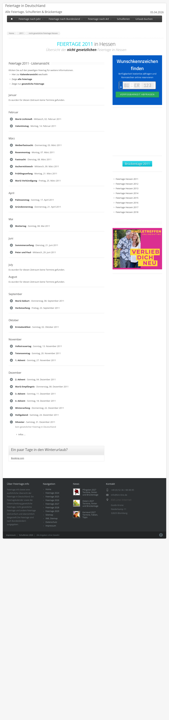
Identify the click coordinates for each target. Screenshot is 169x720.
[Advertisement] (137, 133)
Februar (13, 112)
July (11, 455)
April (11, 305)
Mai (11, 364)
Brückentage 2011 (137, 164)
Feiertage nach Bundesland (65, 19)
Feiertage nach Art (99, 19)
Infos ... (22, 131)
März (12, 165)
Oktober (14, 541)
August (13, 468)
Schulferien (123, 19)
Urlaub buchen (144, 19)
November (15, 573)
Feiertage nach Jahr (31, 19)
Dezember (15, 649)
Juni (11, 396)
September (15, 485)
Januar (13, 95)
